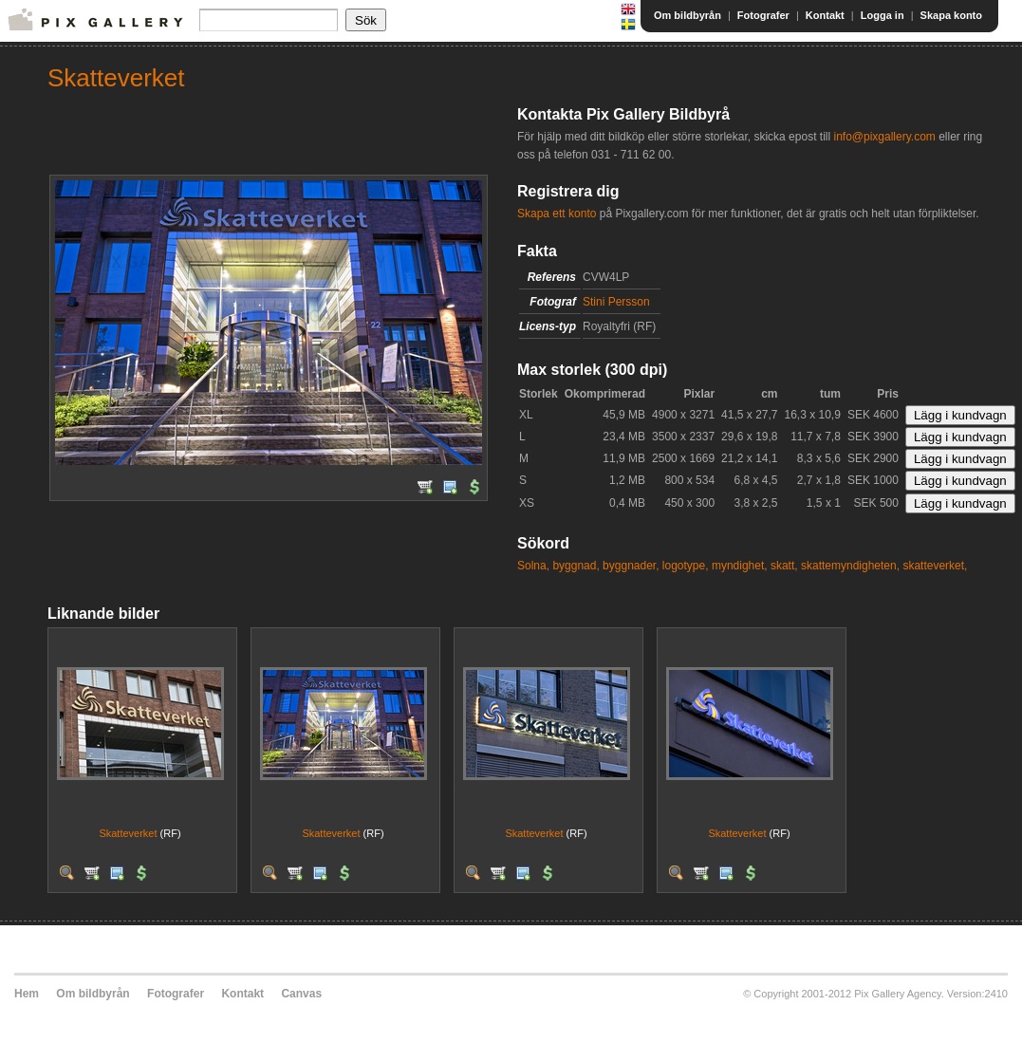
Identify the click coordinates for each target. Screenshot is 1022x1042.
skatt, (784, 565)
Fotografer (763, 15)
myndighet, (740, 565)
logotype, (685, 565)
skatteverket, (934, 565)
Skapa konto (951, 15)
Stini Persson (616, 301)
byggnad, (575, 565)
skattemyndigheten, (850, 565)
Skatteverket (128, 833)
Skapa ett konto (556, 213)
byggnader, (631, 565)
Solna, (533, 565)
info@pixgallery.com (884, 136)
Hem (26, 993)
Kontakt (825, 15)
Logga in (882, 15)
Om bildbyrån (687, 15)
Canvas (301, 993)
